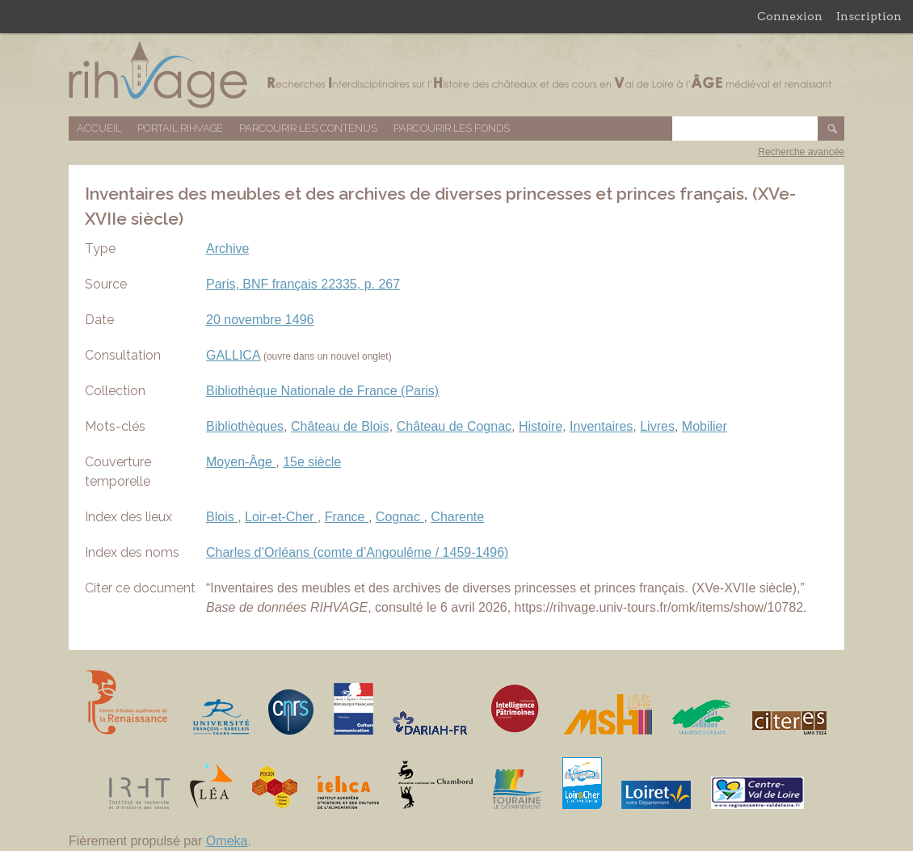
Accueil (99, 128)
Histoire (540, 426)
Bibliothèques (245, 426)
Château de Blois (340, 426)
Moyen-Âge (241, 462)
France (346, 517)
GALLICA (233, 355)
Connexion (790, 16)
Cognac (400, 517)
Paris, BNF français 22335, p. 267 (303, 284)
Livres (657, 426)
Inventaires (601, 426)
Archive (227, 248)
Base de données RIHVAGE (456, 74)
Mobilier (704, 426)
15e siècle (312, 462)
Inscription (869, 16)
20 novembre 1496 (259, 319)
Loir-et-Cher (281, 517)
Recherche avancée (801, 152)
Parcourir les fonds (451, 128)
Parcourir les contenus (308, 128)
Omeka (227, 841)
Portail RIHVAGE (180, 128)
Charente (457, 517)
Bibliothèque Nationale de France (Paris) (322, 391)
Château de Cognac (454, 426)
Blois (222, 517)
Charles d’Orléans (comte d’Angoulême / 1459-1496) (357, 552)
